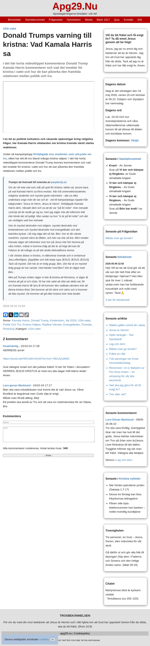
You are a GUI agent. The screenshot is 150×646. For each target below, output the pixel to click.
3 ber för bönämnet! (117, 299)
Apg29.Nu (75, 6)
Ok (52, 640)
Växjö (135, 140)
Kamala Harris (20, 320)
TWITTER (66, 640)
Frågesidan (56, 19)
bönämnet (124, 257)
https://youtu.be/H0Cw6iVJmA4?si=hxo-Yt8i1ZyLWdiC (36, 358)
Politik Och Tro (12, 324)
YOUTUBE (75, 640)
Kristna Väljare (32, 324)
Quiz (117, 19)
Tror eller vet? (117, 394)
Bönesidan (14, 19)
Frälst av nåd (117, 353)
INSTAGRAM (94, 640)
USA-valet (9, 28)
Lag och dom (117, 344)
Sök (139, 19)
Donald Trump (39, 320)
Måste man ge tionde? (119, 238)
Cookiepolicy (82, 633)
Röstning (8, 328)
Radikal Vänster (52, 324)
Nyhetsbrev (74, 19)
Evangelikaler (71, 324)
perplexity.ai (58, 182)
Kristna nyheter (130, 478)
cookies (44, 639)
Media (89, 19)
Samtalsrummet (35, 19)
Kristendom (57, 320)
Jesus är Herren (119, 330)
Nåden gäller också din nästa (127, 325)
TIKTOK (84, 640)
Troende (86, 324)
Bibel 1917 (103, 19)
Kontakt (128, 19)
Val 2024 (71, 320)
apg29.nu (66, 633)
